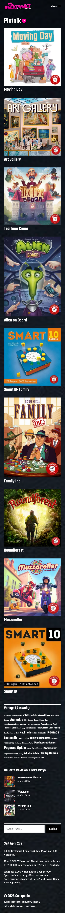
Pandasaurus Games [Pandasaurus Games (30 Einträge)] (44, 743)
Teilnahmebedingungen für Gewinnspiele (22, 902)
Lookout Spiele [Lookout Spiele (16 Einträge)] (23, 738)
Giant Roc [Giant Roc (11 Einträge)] (7, 733)
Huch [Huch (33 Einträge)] (23, 732)
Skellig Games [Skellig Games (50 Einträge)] (49, 753)
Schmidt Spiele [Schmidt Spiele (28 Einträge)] (31, 754)
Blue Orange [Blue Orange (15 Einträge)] (28, 720)
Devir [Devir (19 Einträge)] (55, 724)
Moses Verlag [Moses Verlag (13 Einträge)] (9, 743)
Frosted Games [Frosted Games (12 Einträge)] (31, 728)
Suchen (53, 829)
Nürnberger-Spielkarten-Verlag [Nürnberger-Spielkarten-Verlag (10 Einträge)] (24, 743)
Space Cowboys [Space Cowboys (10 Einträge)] (8, 758)
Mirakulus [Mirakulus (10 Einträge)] (54, 738)
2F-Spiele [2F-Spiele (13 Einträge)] (7, 715)
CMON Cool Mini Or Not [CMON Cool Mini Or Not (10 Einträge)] (33, 724)
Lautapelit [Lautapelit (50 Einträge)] (10, 738)
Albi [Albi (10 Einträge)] (52, 715)
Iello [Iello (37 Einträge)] (29, 732)
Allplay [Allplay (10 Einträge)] (57, 715)
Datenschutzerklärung (14, 906)
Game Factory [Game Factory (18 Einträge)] (54, 728)
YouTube (54, 865)
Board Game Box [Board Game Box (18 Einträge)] (41, 720)
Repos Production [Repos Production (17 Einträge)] (11, 753)
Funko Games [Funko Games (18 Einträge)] (42, 728)
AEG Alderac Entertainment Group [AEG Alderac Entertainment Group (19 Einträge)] (36, 715)
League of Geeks (30, 879)
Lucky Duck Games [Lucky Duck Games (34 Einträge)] (40, 738)
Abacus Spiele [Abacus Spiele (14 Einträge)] (17, 715)
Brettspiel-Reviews (22, 851)
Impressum (30, 906)
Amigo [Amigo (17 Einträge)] (6, 720)
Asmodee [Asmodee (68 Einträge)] (16, 720)
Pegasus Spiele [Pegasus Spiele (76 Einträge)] (15, 748)
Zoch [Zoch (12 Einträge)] (42, 758)
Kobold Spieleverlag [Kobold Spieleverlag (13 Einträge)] (39, 733)
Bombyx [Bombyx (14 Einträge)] (23, 724)
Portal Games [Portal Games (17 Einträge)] (37, 748)
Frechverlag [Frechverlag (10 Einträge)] (21, 728)
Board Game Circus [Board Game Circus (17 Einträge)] (11, 724)
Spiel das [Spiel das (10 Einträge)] (17, 758)
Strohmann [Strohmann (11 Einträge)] (24, 758)
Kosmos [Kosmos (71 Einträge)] (53, 732)
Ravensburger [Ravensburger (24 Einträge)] (50, 748)
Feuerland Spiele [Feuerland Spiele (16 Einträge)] (10, 727)
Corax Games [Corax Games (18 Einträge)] (46, 724)
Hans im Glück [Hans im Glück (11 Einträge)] (15, 733)
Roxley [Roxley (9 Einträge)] (21, 754)
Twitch (42, 865)
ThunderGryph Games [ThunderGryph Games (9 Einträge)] (34, 758)
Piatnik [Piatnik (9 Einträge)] (29, 748)
